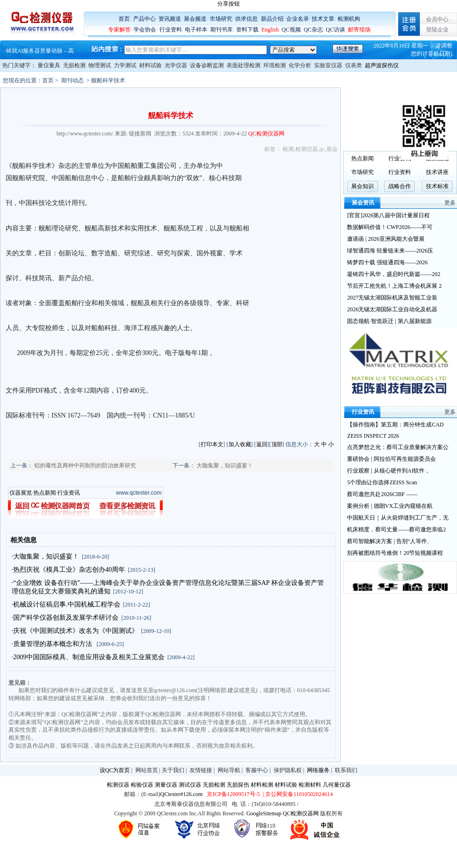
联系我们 (346, 770)
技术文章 (323, 19)
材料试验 (150, 65)
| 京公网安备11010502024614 (297, 794)
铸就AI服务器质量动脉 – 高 (40, 50)
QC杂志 (313, 29)
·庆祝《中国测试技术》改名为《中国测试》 (75, 630)
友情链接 (200, 770)
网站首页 (146, 770)
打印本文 (212, 444)
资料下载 (247, 29)
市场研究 (221, 19)
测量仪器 (166, 784)
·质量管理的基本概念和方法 (53, 643)
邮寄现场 (359, 29)
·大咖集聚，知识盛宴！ (45, 556)
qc (321, 149)
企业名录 (297, 19)
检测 (288, 149)
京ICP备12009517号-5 (233, 794)
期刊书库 (221, 29)
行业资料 (170, 29)
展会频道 (195, 19)
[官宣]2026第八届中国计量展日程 (388, 215)
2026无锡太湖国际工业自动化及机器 (392, 309)
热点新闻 (44, 492)
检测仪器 (306, 149)
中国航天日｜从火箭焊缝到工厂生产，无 (398, 517)
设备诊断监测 (207, 65)
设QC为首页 (115, 770)
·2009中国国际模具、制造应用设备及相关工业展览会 (88, 657)
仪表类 (353, 65)
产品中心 (144, 19)
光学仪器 (176, 65)
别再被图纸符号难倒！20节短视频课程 (395, 553)
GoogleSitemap (264, 813)
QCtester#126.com (181, 794)
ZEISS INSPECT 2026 (373, 436)
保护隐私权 (288, 770)
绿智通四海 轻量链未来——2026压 (390, 250)
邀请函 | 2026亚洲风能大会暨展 (385, 239)
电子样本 (196, 29)
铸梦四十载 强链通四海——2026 (387, 262)
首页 (124, 19)
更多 (450, 202)
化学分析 (300, 65)
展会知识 (362, 186)
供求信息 (246, 19)
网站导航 (229, 770)
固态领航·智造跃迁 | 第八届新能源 (389, 321)
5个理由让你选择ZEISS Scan (382, 482)
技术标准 (437, 186)
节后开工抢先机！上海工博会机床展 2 (394, 286)
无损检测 (74, 65)
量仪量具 (49, 65)
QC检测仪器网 (301, 813)
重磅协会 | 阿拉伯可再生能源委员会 (391, 459)
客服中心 (256, 770)
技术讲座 (437, 172)
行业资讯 (68, 492)
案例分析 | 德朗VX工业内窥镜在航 (390, 506)
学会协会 (145, 29)
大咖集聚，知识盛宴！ (225, 465)
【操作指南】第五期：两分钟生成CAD (395, 424)
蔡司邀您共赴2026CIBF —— (382, 494)
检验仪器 (142, 784)
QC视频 (291, 29)
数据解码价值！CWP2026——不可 (390, 227)
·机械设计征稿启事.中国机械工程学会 (66, 604)
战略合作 (399, 186)
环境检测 (274, 65)
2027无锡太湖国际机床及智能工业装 (392, 297)
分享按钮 (228, 3)
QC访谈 (335, 29)
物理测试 (99, 65)
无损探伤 (238, 784)
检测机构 (349, 19)
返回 (262, 444)
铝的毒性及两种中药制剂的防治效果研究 (85, 465)
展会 (332, 149)
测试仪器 (190, 784)
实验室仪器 (328, 65)
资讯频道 (169, 19)
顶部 (277, 444)
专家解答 (119, 29)
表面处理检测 (243, 65)
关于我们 (173, 770)
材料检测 (262, 784)
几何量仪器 (337, 784)
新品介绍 (272, 19)
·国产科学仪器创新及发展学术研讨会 (65, 617)
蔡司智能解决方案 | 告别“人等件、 (390, 541)
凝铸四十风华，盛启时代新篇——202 (393, 274)
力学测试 (125, 65)
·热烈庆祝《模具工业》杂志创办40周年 (69, 569)
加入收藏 (239, 444)
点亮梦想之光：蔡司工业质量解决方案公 (398, 447)
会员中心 (437, 19)
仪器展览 (20, 492)
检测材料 (310, 784)
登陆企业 (437, 29)
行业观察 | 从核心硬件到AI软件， (388, 470)
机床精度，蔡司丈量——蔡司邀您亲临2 (396, 529)
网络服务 (318, 770)
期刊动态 (72, 80)
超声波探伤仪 (382, 65)
